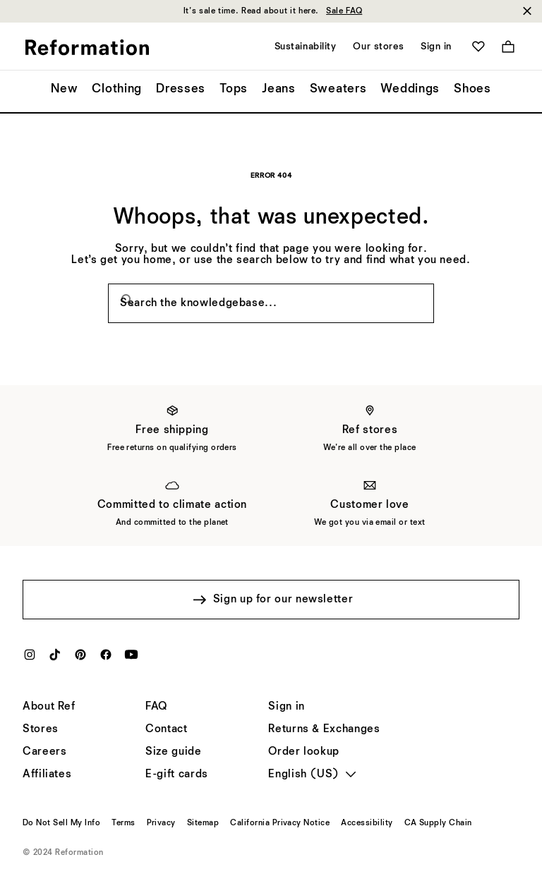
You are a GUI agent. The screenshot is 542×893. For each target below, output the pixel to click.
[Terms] (123, 823)
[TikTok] (55, 658)
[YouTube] (131, 658)
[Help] (166, 729)
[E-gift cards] (176, 774)
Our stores (378, 46)
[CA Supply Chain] (438, 823)
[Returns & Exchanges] (324, 729)
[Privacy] (161, 823)
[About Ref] (49, 706)
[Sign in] (286, 706)
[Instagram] (30, 658)
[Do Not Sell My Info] (61, 823)
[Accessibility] (366, 823)
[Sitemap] (203, 823)
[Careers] (44, 752)
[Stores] (41, 729)
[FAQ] (156, 706)
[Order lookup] (303, 752)
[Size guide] (173, 752)
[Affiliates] (47, 774)
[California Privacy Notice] (280, 823)
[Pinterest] (80, 658)
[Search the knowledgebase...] (271, 303)
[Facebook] (106, 658)
